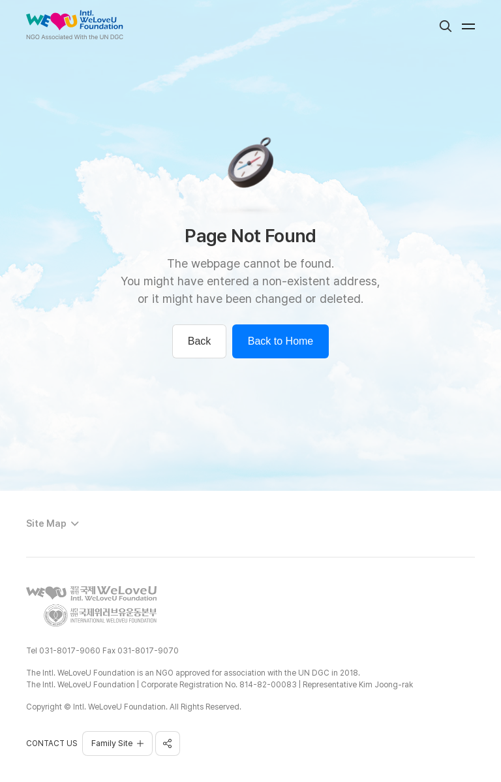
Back (199, 341)
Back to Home (280, 341)
